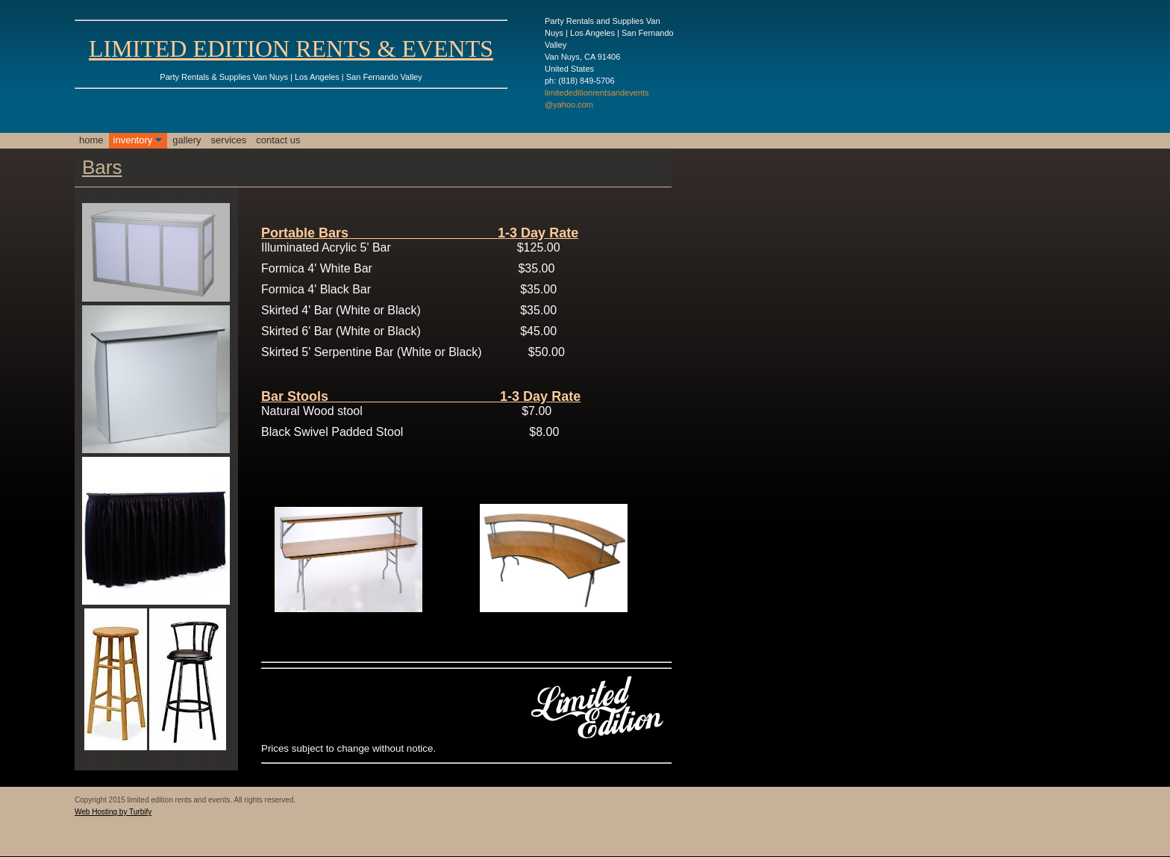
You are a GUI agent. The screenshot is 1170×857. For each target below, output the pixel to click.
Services (229, 140)
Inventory (133, 140)
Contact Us (278, 140)
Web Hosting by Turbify (113, 812)
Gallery (186, 140)
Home (91, 140)
